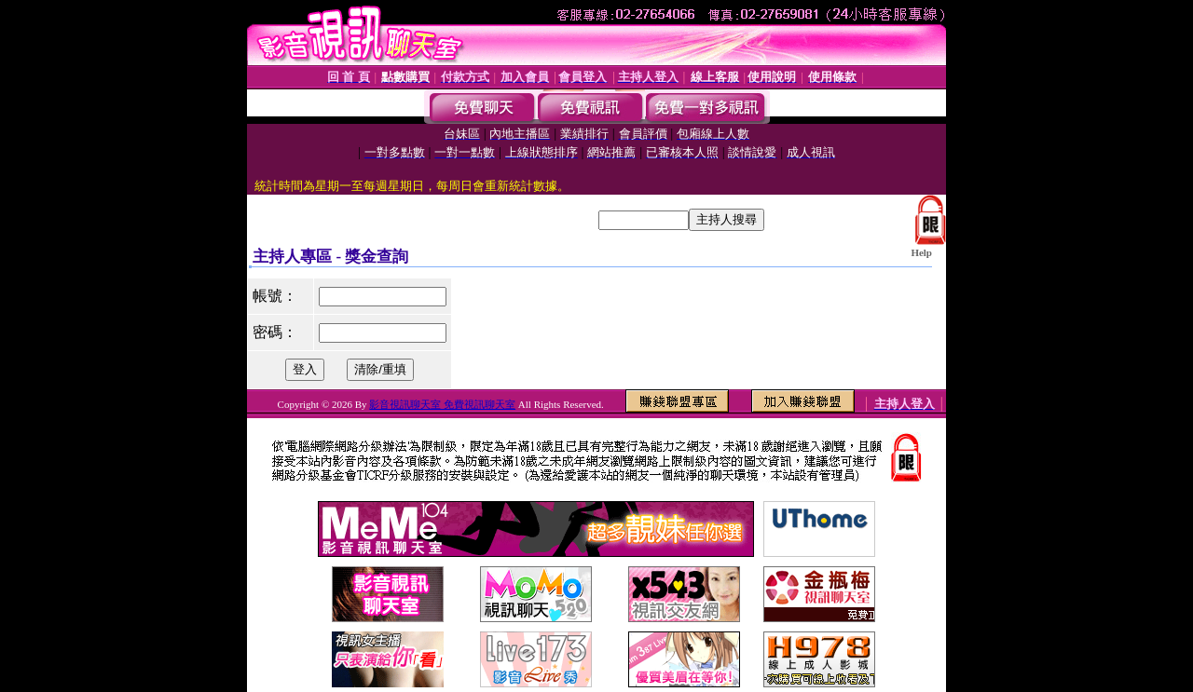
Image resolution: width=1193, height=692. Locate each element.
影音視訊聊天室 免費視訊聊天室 (442, 404)
